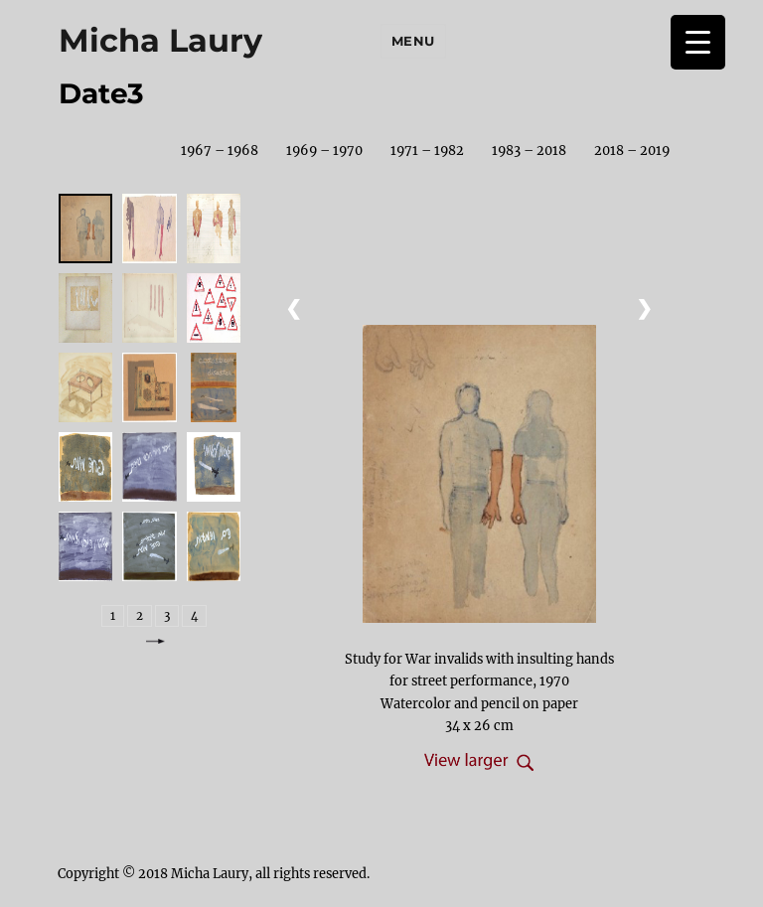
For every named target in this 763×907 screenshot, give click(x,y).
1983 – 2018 (529, 150)
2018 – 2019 (632, 150)
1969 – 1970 (324, 150)
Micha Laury (160, 40)
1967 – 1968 (219, 150)
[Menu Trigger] (698, 42)
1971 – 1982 (427, 150)
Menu (413, 41)
